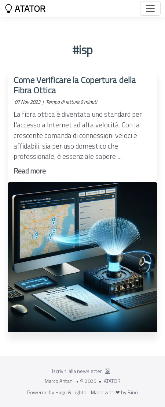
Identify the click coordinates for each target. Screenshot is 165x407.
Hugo (61, 392)
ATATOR (24, 8)
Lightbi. (81, 392)
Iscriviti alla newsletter (77, 371)
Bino (133, 392)
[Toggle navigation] (150, 8)
